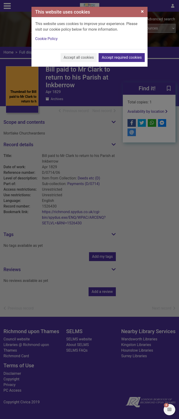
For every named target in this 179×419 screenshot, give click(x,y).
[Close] (142, 11)
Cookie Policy (46, 38)
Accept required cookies (122, 57)
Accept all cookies (79, 57)
